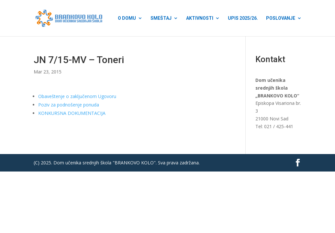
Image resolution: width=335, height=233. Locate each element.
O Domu (127, 18)
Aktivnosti (199, 18)
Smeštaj (161, 18)
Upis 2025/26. (243, 18)
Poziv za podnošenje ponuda (68, 105)
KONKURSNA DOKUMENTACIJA (72, 113)
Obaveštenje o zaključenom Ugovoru (77, 96)
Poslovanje (280, 18)
